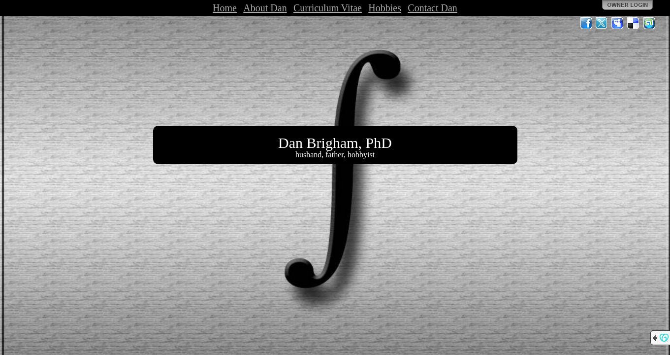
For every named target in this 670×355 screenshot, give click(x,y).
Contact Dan (432, 7)
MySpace (618, 23)
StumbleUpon (649, 23)
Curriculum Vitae (327, 7)
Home (225, 7)
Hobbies (384, 7)
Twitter (602, 23)
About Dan (265, 7)
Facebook (586, 23)
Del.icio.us (633, 23)
